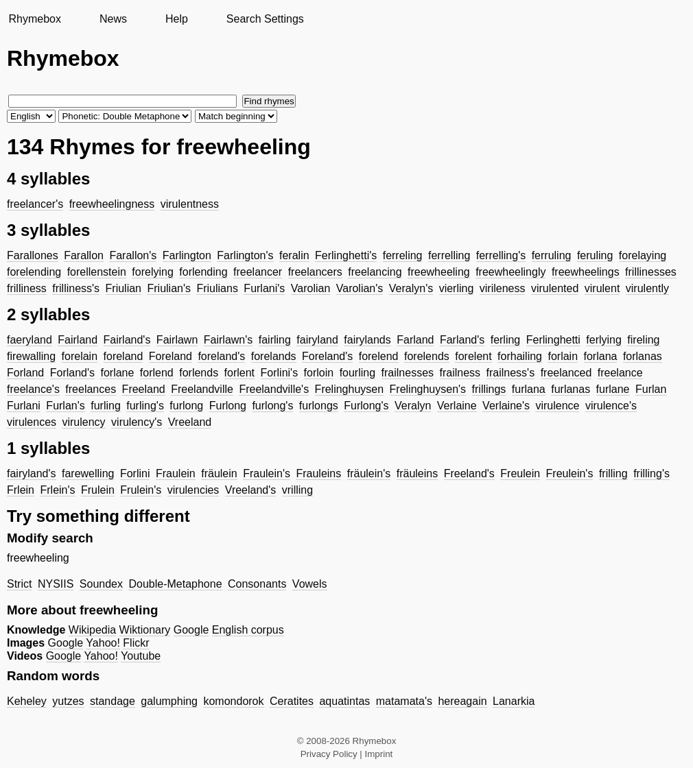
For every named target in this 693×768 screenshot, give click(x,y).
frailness (460, 373)
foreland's (221, 356)
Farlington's (245, 255)
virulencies (193, 490)
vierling (456, 288)
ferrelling (449, 255)
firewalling (31, 356)
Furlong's (366, 405)
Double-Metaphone (175, 584)
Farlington (187, 255)
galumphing (169, 701)
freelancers (315, 272)
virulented (554, 288)
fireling (643, 340)
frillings (489, 389)
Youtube (141, 656)
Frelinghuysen (349, 389)
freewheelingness (112, 204)
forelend (379, 356)
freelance (620, 373)
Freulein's (570, 473)
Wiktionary (145, 630)
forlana (601, 356)
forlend (157, 373)
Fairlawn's (228, 340)
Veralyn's (411, 288)
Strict (19, 584)
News (113, 19)
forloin (319, 373)
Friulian (123, 288)
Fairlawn (177, 340)
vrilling (297, 490)
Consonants (257, 584)
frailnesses (407, 373)
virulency (83, 422)
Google (191, 630)
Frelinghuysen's (428, 389)
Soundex (101, 584)
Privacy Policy (329, 754)
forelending (34, 272)
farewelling (88, 473)
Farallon (84, 255)
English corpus (248, 630)
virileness (503, 288)
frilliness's (75, 288)
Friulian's (169, 288)
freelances (90, 389)
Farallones (32, 255)
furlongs (318, 405)
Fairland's (127, 340)
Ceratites (292, 701)
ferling (506, 340)
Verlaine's (506, 405)
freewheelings (586, 272)
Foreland (170, 356)
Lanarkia (514, 701)
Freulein (520, 473)
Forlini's (279, 373)
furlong (186, 405)
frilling (613, 473)
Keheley (27, 701)
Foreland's (327, 356)
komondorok (233, 701)
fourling (357, 373)
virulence (557, 405)
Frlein (20, 490)
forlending (203, 272)
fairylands (367, 340)
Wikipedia (92, 630)
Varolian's (360, 288)
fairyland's (31, 473)
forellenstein (96, 272)
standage (112, 701)
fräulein (219, 473)
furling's (145, 405)
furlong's (272, 405)
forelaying (642, 255)
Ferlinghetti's (346, 255)
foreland (123, 356)
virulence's (611, 405)
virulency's (136, 422)
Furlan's (65, 405)
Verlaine (457, 405)
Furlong (227, 405)
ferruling (552, 255)
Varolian (311, 288)
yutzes (68, 701)
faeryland (29, 340)
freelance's (33, 389)
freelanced (566, 373)
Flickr (136, 643)
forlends (198, 373)
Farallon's (132, 255)
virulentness (190, 204)
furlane (613, 389)
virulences (31, 422)
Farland (415, 340)
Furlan (650, 389)
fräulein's (369, 473)
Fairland (77, 340)
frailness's (510, 373)
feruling (595, 255)
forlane (117, 373)
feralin (294, 255)
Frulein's (140, 490)
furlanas (570, 389)
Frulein (98, 490)
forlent (239, 373)
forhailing (519, 356)
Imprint (379, 754)
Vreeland (189, 422)
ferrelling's (501, 255)
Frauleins (318, 473)
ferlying (604, 340)
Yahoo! (103, 643)
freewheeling (439, 272)
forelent (473, 356)
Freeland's (469, 473)
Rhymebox (34, 19)
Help (176, 19)
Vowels (309, 584)
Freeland (143, 389)
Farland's (462, 340)
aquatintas (344, 701)
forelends (426, 356)
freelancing (374, 272)
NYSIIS (55, 584)
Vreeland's (251, 490)
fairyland (317, 340)
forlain (563, 356)
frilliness (27, 288)
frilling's (651, 473)
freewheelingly (510, 272)
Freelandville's (274, 389)
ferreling (403, 255)
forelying (152, 272)
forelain (79, 356)
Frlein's (57, 490)
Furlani (23, 405)
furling (106, 405)
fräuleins (417, 473)
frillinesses (651, 272)
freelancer (257, 272)
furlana (528, 389)
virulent (602, 288)
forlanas (642, 356)
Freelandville (202, 389)
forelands (273, 356)
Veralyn (413, 405)
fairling (275, 340)
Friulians (216, 288)
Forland (25, 373)
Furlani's (264, 288)
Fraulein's (266, 473)
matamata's (404, 701)
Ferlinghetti (553, 340)
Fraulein (176, 473)
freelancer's (35, 204)
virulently (647, 288)
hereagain (462, 701)
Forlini (135, 473)
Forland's (72, 373)
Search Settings (265, 19)
